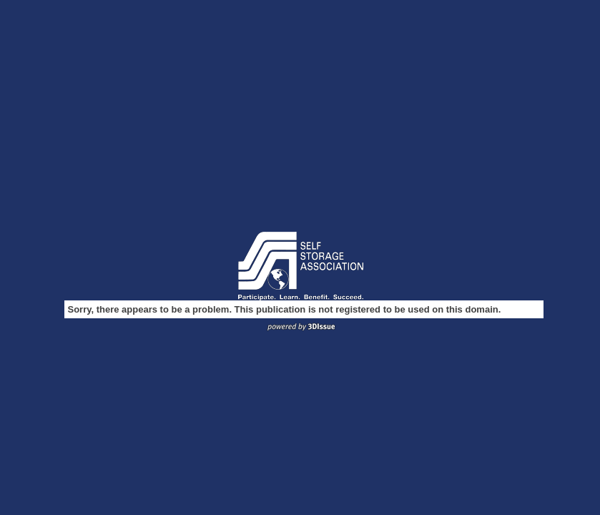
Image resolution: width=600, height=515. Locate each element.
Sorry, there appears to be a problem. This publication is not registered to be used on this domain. (284, 309)
